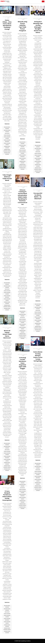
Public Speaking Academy (7, 137)
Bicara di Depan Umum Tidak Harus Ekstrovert (7, 334)
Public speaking (7, 135)
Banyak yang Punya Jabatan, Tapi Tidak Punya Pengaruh (22, 26)
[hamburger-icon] (43, 1)
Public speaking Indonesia (7, 141)
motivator (7, 133)
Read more (7, 123)
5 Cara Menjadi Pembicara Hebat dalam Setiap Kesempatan (7, 495)
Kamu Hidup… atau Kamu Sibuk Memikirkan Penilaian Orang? (7, 24)
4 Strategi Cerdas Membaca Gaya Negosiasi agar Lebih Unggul (22, 363)
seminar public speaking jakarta (7, 150)
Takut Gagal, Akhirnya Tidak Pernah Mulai (7, 177)
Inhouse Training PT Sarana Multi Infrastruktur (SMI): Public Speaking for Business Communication (22, 197)
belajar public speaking (7, 128)
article (8, 17)
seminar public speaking (7, 147)
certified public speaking (7, 131)
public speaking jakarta (7, 144)
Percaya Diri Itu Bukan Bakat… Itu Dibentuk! (38, 196)
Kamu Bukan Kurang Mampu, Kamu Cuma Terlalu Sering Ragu (37, 356)
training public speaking (7, 153)
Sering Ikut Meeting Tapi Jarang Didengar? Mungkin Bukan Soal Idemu (38, 27)
